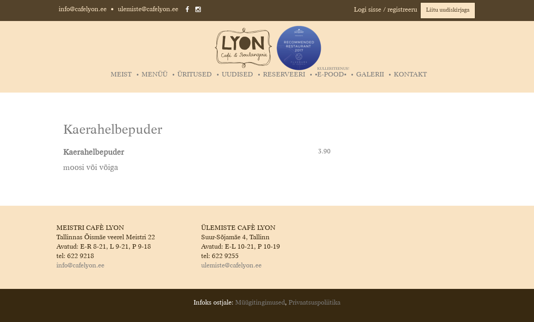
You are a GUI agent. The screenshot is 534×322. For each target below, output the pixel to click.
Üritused (194, 75)
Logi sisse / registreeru (385, 10)
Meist (121, 75)
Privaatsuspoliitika (314, 303)
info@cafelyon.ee (83, 9)
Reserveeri (284, 75)
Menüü (155, 75)
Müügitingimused (260, 303)
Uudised (237, 75)
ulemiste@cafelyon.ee (148, 9)
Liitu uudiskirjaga (447, 10)
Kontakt (410, 75)
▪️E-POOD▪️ (332, 75)
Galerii (370, 75)
